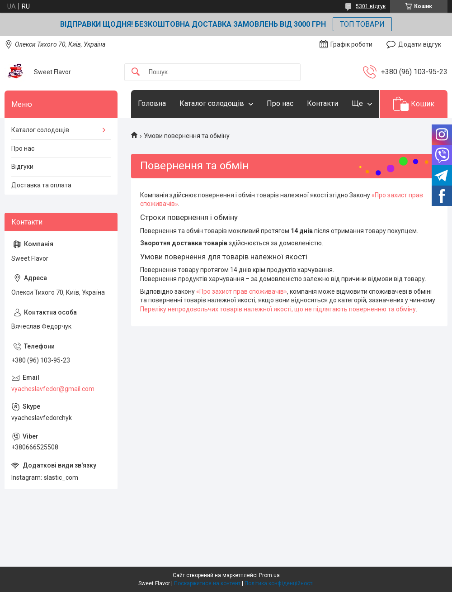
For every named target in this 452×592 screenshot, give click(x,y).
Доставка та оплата (41, 185)
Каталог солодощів (211, 103)
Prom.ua (269, 575)
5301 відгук (371, 6)
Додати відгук (419, 44)
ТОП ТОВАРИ (362, 24)
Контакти (322, 103)
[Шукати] (135, 72)
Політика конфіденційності (279, 583)
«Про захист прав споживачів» (241, 291)
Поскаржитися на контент (207, 583)
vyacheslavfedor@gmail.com (52, 388)
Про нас (280, 103)
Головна (152, 103)
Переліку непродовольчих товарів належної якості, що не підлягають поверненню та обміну (278, 309)
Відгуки (22, 166)
